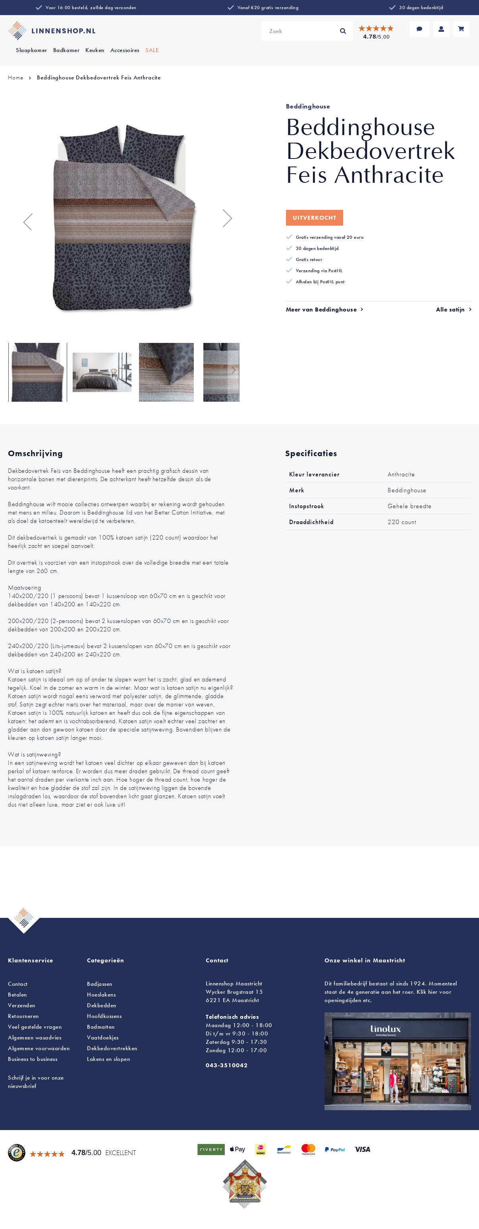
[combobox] (307, 31)
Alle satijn (450, 310)
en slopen (108, 1059)
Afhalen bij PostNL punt (320, 282)
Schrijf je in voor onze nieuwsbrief (36, 1082)
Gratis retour (309, 259)
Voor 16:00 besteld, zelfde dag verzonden (91, 7)
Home (15, 77)
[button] (24, 218)
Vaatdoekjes (103, 1037)
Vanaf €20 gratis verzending (268, 7)
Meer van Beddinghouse (321, 310)
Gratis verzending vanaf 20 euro (329, 237)
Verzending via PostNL (319, 270)
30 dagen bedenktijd (421, 7)
